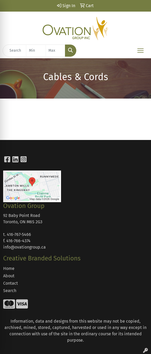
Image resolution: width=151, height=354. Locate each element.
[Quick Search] (14, 51)
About (8, 275)
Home (8, 268)
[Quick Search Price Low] (36, 51)
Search (9, 290)
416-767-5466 (19, 234)
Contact (10, 283)
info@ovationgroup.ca (24, 247)
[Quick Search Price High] (55, 51)
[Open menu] (140, 50)
